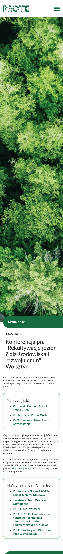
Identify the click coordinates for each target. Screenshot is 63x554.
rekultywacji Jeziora (22, 468)
